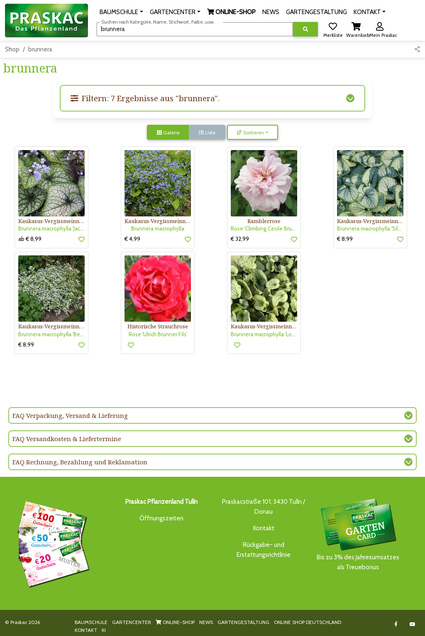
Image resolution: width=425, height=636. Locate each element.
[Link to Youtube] (412, 624)
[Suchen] (194, 29)
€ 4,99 (132, 238)
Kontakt (263, 528)
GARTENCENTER (131, 622)
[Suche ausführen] (305, 29)
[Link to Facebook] (396, 624)
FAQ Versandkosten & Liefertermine (66, 439)
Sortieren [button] (250, 132)
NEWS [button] (270, 12)
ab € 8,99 (30, 238)
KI (104, 630)
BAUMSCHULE (91, 622)
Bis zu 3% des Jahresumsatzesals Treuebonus (357, 534)
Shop (12, 49)
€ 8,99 (345, 238)
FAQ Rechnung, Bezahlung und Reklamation (79, 462)
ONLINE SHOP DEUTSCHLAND (307, 622)
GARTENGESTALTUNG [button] (316, 12)
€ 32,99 (240, 238)
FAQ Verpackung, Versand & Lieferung (70, 415)
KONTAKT (86, 630)
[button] (121, 12)
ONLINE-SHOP (175, 622)
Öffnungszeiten (161, 518)
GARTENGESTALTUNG (243, 622)
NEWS (206, 622)
